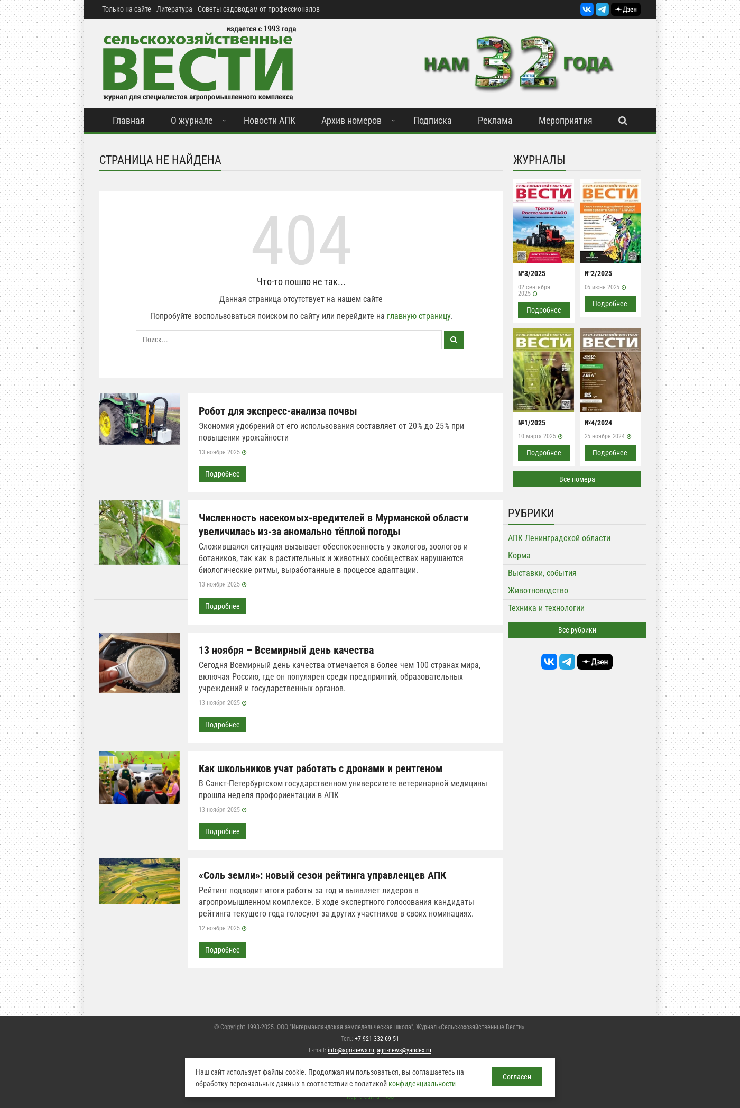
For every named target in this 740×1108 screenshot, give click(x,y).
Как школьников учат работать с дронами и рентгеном (320, 768)
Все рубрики (577, 630)
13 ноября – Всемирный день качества (286, 650)
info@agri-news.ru (351, 1050)
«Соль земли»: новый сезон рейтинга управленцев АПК (322, 875)
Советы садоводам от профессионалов (259, 9)
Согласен (517, 1077)
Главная (129, 120)
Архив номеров (351, 120)
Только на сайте (126, 9)
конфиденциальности (422, 1083)
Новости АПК (269, 120)
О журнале (191, 120)
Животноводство (538, 590)
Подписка (432, 120)
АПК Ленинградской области (559, 538)
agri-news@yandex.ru (404, 1050)
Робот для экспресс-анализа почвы (278, 411)
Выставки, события (542, 573)
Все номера (577, 479)
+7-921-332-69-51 (377, 1038)
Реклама (495, 120)
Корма (519, 556)
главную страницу (418, 316)
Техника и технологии (546, 608)
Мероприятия (566, 120)
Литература (174, 9)
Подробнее (222, 474)
